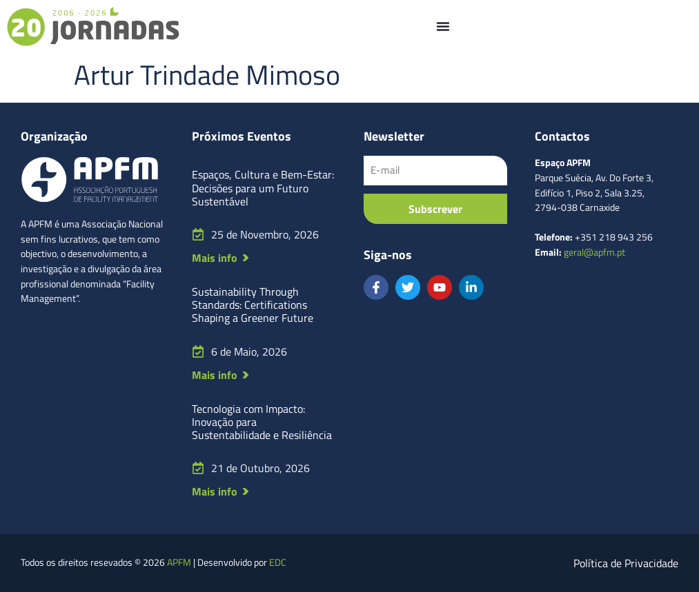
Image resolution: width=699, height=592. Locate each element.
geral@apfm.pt (594, 252)
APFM (179, 562)
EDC (277, 562)
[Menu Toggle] (443, 26)
